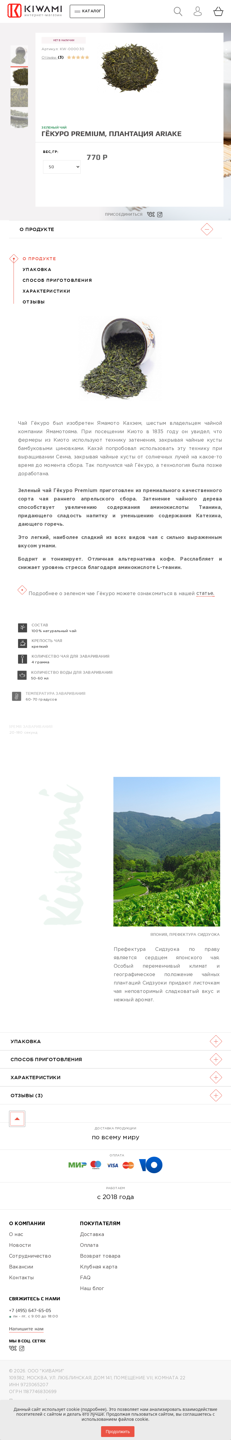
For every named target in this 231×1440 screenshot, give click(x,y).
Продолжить (118, 1431)
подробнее (93, 1409)
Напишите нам (26, 1329)
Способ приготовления (57, 280)
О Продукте (39, 258)
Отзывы (49, 57)
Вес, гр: (50, 152)
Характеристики (47, 291)
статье (204, 612)
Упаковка (37, 269)
